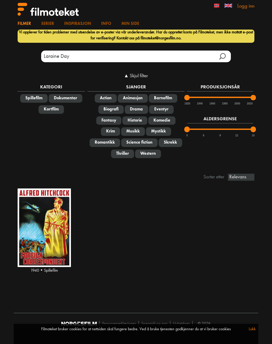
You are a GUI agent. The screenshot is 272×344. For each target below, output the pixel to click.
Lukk (252, 329)
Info (106, 24)
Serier (47, 24)
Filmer (24, 24)
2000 (237, 103)
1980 (224, 103)
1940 (199, 103)
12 (236, 135)
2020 (249, 103)
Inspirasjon (77, 24)
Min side (130, 24)
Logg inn (245, 6)
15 (253, 135)
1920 (187, 103)
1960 (212, 103)
